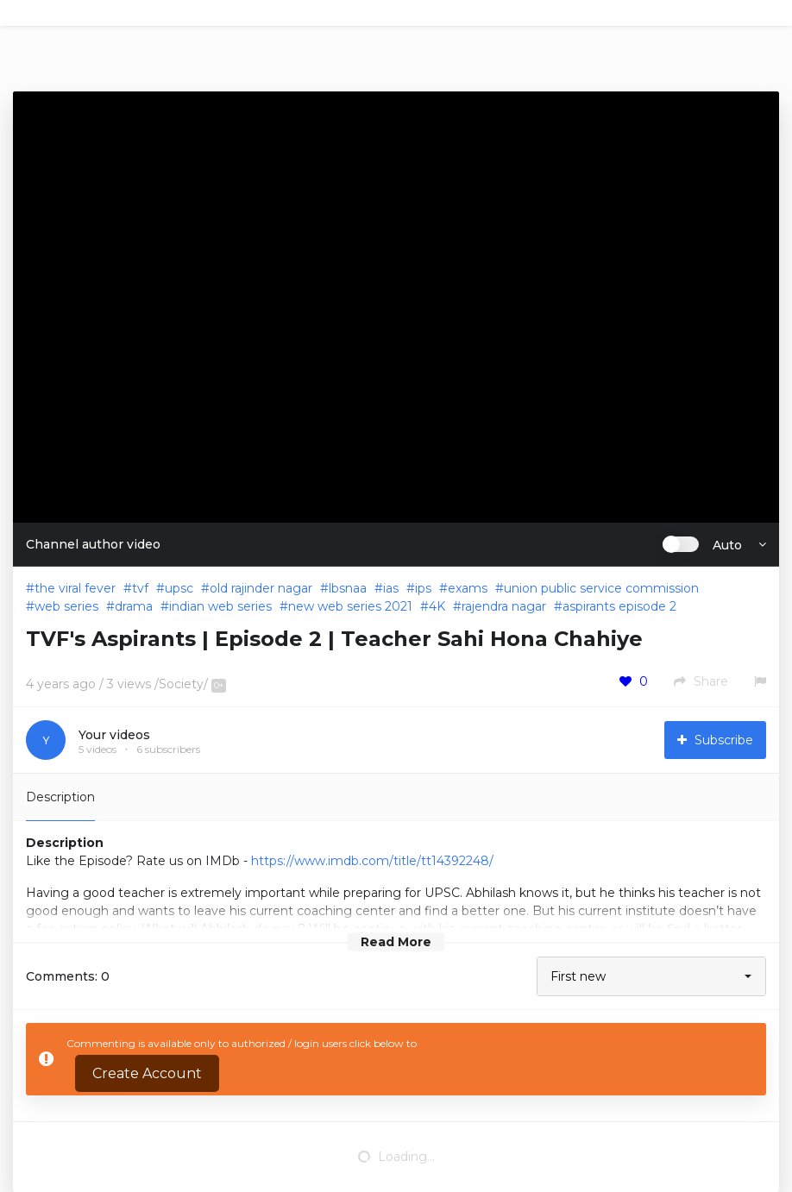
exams (467, 588)
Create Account (147, 1073)
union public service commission (601, 588)
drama (134, 606)
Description (60, 797)
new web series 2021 (350, 606)
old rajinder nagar (261, 588)
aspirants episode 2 (619, 606)
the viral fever (75, 588)
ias (391, 588)
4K (437, 606)
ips (423, 588)
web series (66, 606)
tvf (140, 588)
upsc (179, 588)
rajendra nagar (504, 606)
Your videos (114, 735)
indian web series (220, 606)
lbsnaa (348, 588)
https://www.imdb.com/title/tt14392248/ (372, 861)
